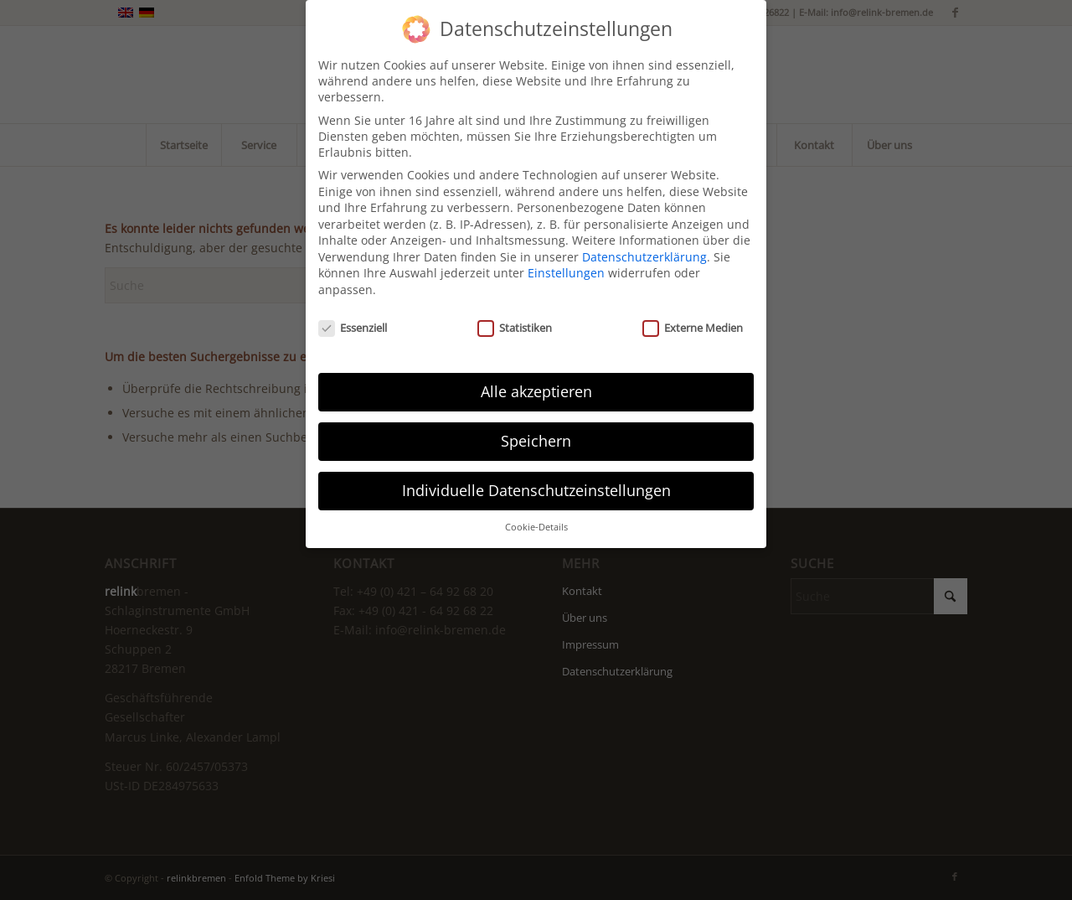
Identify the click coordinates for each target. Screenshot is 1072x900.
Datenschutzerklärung (644, 248)
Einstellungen (566, 264)
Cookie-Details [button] (536, 518)
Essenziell (352, 318)
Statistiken (514, 318)
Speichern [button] (536, 432)
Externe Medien (692, 318)
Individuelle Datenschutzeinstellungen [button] (536, 482)
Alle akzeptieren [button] (536, 383)
